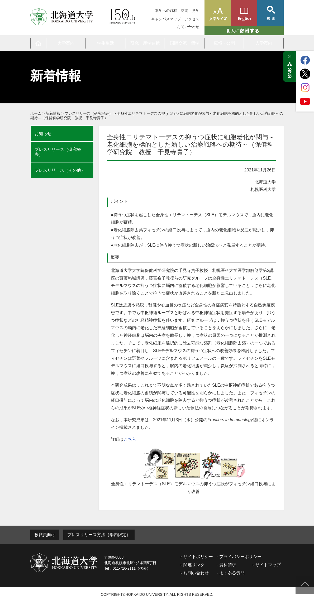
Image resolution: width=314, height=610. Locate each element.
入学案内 (263, 43)
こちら (129, 439)
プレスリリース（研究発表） (89, 113)
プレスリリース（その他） (60, 170)
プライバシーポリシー (240, 556)
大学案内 (66, 43)
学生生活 (105, 43)
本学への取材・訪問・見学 (177, 10)
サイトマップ (268, 565)
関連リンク (193, 565)
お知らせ (43, 133)
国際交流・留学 (184, 43)
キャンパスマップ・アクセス (175, 19)
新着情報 (53, 113)
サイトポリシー (198, 556)
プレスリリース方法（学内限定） (99, 534)
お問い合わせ (188, 27)
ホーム (35, 113)
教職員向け (44, 534)
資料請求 (227, 565)
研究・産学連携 (145, 43)
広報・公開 (224, 43)
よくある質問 (232, 573)
